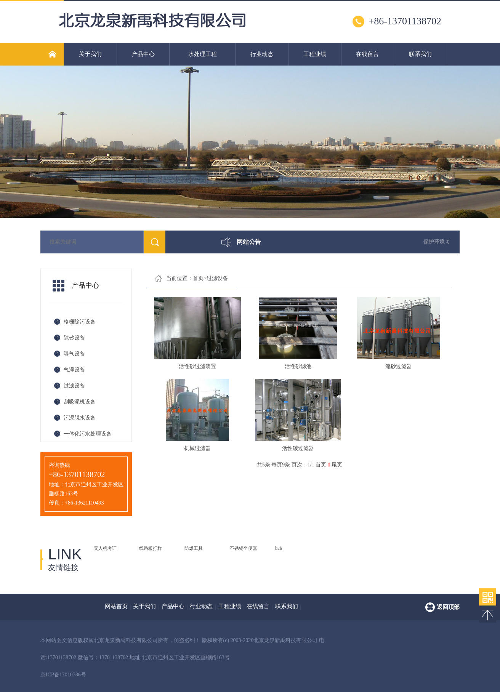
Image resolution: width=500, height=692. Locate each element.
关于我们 (90, 54)
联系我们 (420, 54)
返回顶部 (448, 607)
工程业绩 (314, 54)
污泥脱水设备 (80, 418)
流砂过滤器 (398, 366)
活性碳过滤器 (298, 448)
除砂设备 (74, 338)
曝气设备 (74, 354)
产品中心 (143, 54)
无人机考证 (105, 548)
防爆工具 (193, 548)
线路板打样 (150, 548)
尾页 (337, 465)
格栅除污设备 (80, 322)
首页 (198, 278)
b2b (278, 548)
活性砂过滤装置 (197, 366)
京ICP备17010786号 (63, 675)
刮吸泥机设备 (80, 402)
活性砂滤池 (298, 366)
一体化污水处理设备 (88, 434)
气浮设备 (74, 370)
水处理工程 (202, 54)
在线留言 (367, 54)
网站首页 (116, 606)
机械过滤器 (197, 448)
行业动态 (261, 54)
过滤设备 (74, 386)
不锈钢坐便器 (243, 548)
